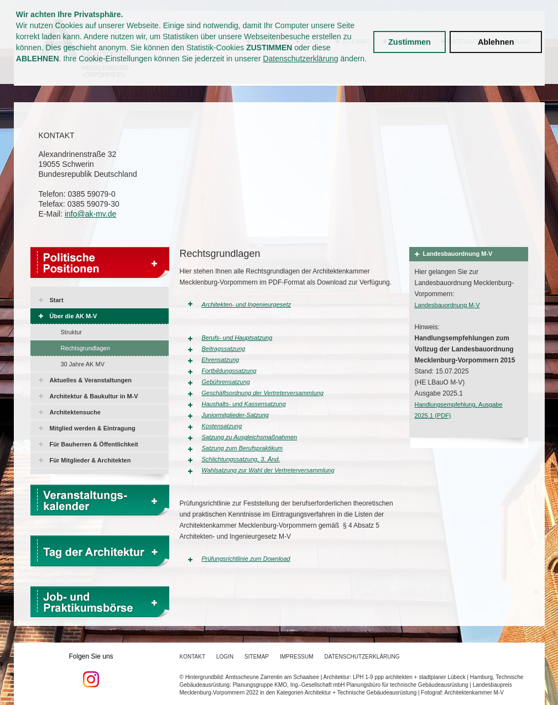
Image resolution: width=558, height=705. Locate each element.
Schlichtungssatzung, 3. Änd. (241, 459)
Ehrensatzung (220, 359)
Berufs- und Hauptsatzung (237, 337)
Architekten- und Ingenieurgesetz (246, 304)
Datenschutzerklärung (300, 58)
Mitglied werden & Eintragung (92, 428)
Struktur (71, 332)
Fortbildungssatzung (229, 370)
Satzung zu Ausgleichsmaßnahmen (250, 437)
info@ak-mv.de (90, 213)
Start (57, 300)
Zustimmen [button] (409, 42)
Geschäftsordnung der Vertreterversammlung (263, 393)
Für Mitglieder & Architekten (90, 460)
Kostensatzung (222, 426)
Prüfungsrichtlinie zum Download (246, 558)
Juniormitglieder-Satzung (235, 415)
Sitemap (256, 657)
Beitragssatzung (224, 348)
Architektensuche (75, 412)
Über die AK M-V (73, 316)
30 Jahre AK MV (83, 364)
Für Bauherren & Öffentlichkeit (94, 444)
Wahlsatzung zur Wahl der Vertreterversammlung (268, 470)
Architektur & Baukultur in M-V (94, 396)
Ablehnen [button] (496, 42)
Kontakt (192, 657)
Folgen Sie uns (91, 670)
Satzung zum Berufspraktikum (242, 448)
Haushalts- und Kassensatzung (244, 404)
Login (224, 657)
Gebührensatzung (226, 381)
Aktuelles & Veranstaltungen (91, 380)
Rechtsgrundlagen (85, 348)
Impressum (297, 657)
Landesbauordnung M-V (447, 305)
